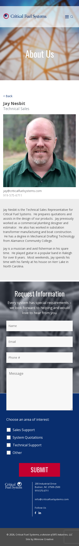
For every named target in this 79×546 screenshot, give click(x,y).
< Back (7, 96)
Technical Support (27, 445)
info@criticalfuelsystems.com (52, 499)
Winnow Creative (44, 539)
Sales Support (24, 430)
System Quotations (28, 437)
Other (17, 452)
